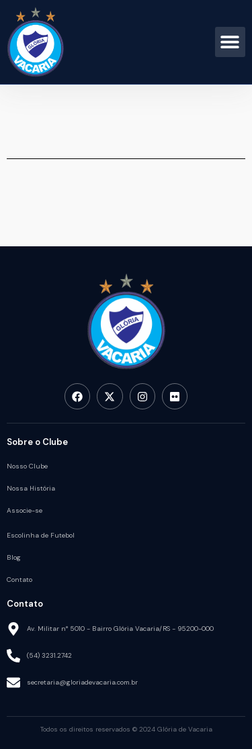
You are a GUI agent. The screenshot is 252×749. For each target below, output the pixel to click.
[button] (230, 42)
